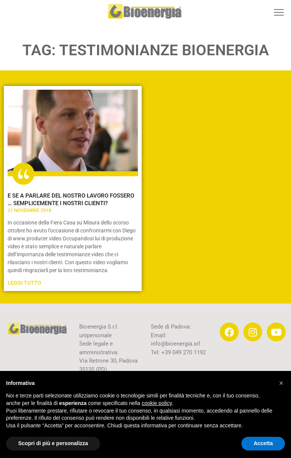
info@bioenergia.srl (175, 343)
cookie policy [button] (157, 403)
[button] (278, 12)
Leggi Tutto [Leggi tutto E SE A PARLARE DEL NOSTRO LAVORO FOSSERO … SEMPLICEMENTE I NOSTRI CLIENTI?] (24, 283)
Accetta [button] (263, 443)
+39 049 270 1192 (183, 352)
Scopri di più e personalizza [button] (53, 443)
